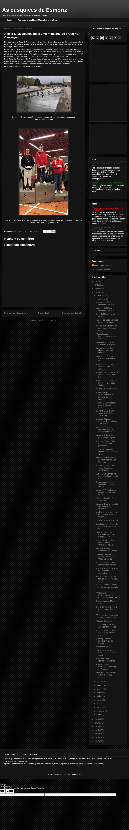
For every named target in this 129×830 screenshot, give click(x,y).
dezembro (101, 295)
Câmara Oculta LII (104, 621)
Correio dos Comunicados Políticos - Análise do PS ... (107, 358)
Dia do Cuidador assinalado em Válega (106, 549)
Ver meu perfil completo (101, 269)
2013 (97, 737)
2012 (97, 741)
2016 (97, 726)
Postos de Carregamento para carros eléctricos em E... (106, 328)
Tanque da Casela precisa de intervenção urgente (107, 321)
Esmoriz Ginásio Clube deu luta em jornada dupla (105, 632)
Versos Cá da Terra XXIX (106, 389)
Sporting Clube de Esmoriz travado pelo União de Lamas (106, 556)
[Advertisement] (108, 62)
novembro (101, 299)
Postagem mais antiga (72, 313)
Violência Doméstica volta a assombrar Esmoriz (107, 616)
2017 (97, 723)
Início (9, 20)
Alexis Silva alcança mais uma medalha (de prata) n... (107, 476)
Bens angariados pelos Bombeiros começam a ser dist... (107, 484)
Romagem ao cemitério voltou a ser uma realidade (106, 675)
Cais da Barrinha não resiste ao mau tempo (106, 659)
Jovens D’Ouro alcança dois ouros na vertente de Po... (106, 492)
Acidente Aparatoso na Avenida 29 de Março (106, 626)
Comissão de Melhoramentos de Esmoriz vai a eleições (106, 595)
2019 (97, 292)
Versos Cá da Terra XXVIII (107, 520)
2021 (97, 285)
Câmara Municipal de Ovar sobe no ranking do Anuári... (106, 666)
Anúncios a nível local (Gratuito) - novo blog (37, 20)
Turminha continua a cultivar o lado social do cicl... (107, 451)
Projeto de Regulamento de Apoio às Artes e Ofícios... (106, 514)
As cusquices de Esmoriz (34, 10)
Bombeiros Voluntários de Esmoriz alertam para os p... (107, 526)
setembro (101, 685)
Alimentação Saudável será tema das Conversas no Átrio (105, 542)
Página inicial (44, 313)
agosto (100, 689)
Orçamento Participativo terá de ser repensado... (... (107, 578)
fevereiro (101, 711)
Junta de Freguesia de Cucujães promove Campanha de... (105, 534)
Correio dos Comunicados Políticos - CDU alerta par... (107, 374)
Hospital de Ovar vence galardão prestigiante (106, 436)
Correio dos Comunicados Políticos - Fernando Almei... (107, 366)
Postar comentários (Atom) (47, 320)
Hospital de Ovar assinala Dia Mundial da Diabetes (107, 506)
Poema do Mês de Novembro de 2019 (105, 303)
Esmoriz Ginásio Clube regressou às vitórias (106, 563)
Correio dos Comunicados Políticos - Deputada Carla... (107, 383)
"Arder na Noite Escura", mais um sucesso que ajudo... (106, 652)
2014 (97, 734)
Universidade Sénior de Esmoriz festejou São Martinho (106, 459)
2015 (97, 730)
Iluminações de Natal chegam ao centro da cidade (106, 350)
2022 (97, 281)
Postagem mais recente (15, 313)
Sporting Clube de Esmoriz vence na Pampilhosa (104, 641)
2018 (97, 719)
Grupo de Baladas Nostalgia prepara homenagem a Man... (106, 429)
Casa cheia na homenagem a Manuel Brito (106, 336)
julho (99, 693)
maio (99, 700)
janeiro (100, 715)
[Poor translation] (10, 791)
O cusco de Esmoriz (103, 265)
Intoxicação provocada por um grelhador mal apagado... (107, 570)
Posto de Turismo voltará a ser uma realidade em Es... (107, 609)
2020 (97, 289)
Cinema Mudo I (102, 647)
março (100, 707)
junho (99, 696)
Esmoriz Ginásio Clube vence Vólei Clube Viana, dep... (105, 413)
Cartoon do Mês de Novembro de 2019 (105, 309)
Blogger (82, 774)
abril (99, 704)
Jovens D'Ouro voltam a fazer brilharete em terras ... (106, 405)
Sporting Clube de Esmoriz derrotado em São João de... (106, 421)
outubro (100, 682)
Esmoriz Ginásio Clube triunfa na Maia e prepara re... (105, 443)
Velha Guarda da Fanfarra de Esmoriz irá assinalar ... (107, 587)
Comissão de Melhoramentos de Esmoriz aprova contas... (105, 395)
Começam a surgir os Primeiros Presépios (105, 343)
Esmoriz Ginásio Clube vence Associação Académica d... (105, 468)
